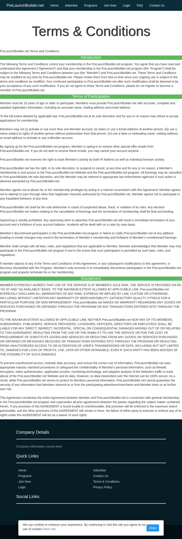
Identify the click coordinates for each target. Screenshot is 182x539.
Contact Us (156, 5)
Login (126, 5)
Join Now (110, 5)
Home (54, 5)
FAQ (140, 5)
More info (49, 529)
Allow (152, 528)
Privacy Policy (102, 487)
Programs (90, 5)
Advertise (71, 5)
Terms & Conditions (106, 481)
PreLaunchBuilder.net (25, 5)
